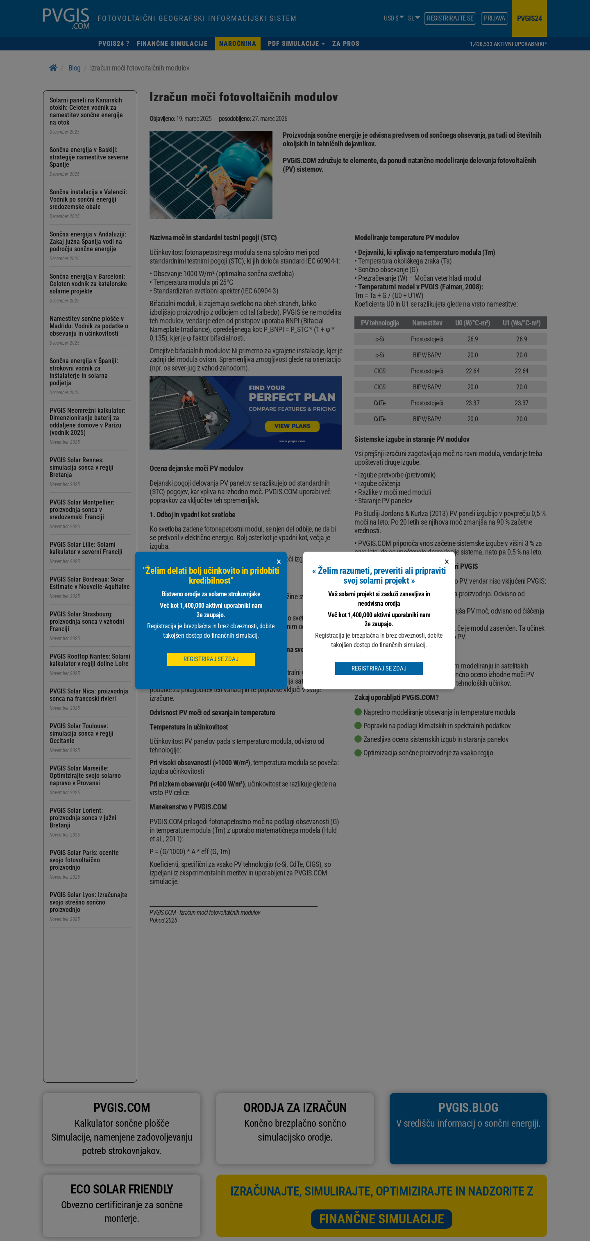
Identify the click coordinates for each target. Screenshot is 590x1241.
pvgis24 (529, 18)
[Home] (53, 68)
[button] (296, 43)
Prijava (494, 18)
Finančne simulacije (381, 1219)
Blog (74, 68)
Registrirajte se (450, 18)
